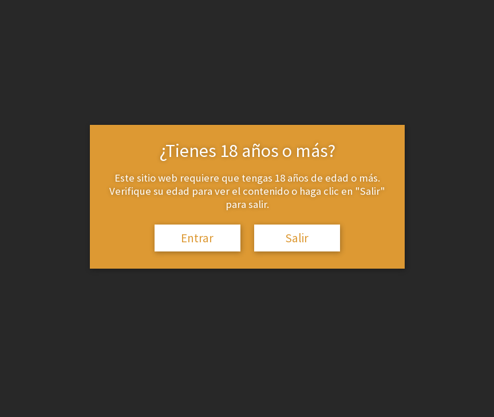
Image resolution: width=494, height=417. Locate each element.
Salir (297, 238)
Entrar (197, 238)
